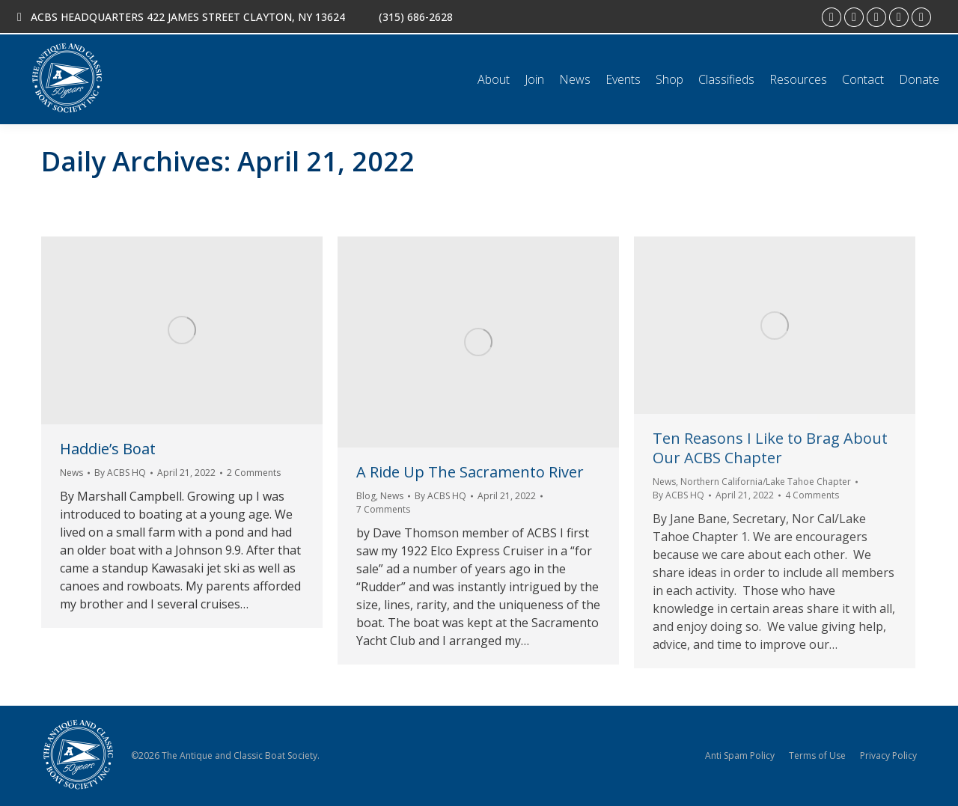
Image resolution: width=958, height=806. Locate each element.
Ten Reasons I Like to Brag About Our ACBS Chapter (770, 448)
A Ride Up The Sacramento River (470, 472)
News (71, 472)
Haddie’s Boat (108, 449)
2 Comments (254, 472)
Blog (366, 495)
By (120, 472)
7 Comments (383, 509)
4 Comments (812, 495)
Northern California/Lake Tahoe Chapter (765, 481)
